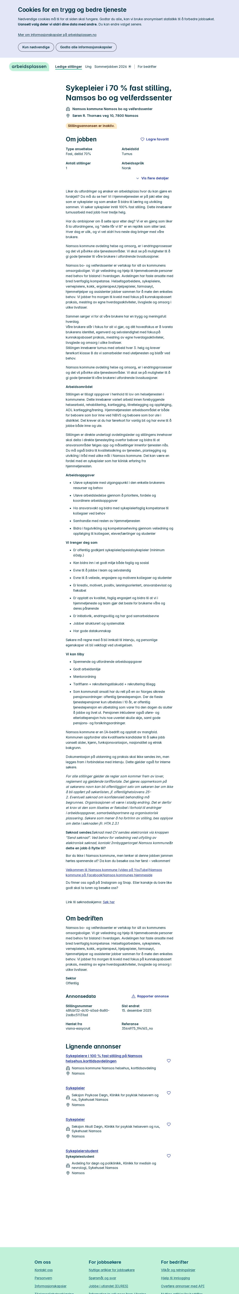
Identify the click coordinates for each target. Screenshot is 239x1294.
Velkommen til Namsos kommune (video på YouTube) (107, 870)
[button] (150, 996)
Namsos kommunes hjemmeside (127, 875)
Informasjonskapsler (50, 1286)
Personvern (43, 1278)
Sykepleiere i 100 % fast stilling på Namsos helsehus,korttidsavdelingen (104, 1058)
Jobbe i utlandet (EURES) (108, 1286)
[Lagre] (168, 1060)
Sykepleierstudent (82, 1151)
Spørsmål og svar (102, 1278)
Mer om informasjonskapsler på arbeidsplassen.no (57, 35)
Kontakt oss (44, 1270)
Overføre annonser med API (182, 1286)
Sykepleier (75, 1088)
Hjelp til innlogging (175, 1278)
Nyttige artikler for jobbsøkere (112, 1270)
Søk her (109, 902)
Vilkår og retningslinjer (178, 1270)
